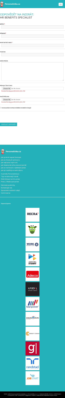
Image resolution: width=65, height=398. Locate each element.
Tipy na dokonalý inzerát (9, 176)
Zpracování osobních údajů (10, 190)
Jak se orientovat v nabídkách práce (13, 168)
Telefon (2, 52)
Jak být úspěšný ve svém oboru (12, 170)
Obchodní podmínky (8, 185)
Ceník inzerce (5, 193)
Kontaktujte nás (6, 188)
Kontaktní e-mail (6, 42)
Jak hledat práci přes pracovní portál (13, 165)
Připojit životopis (6, 85)
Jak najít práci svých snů (9, 163)
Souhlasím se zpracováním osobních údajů (15, 108)
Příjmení (2, 33)
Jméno (2, 24)
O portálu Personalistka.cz (10, 174)
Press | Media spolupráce (10, 182)
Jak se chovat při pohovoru (10, 160)
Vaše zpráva (4, 61)
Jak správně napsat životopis (11, 157)
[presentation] (14, 116)
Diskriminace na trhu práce (10, 179)
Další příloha (4, 96)
